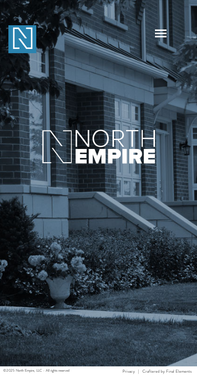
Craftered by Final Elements (167, 371)
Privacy (128, 371)
